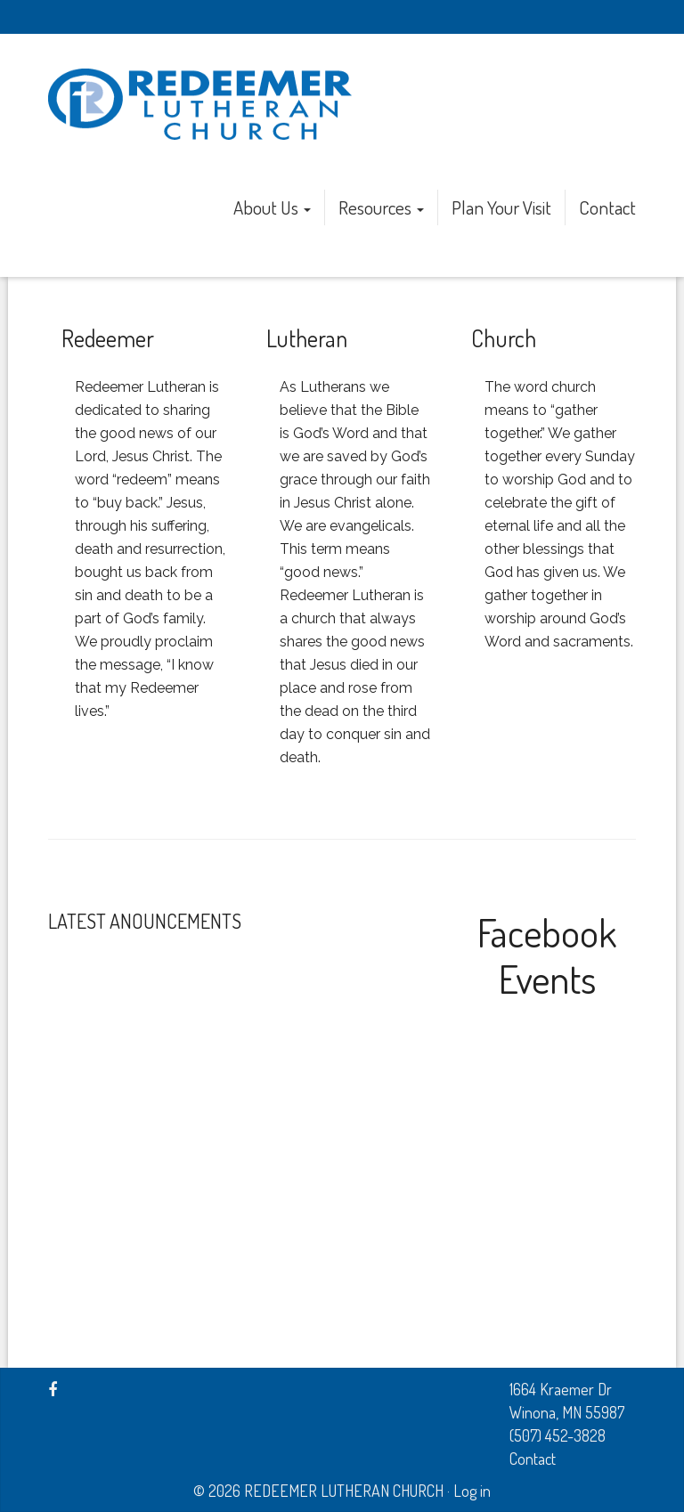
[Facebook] (52, 1389)
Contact (607, 207)
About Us (272, 207)
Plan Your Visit (501, 207)
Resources (381, 207)
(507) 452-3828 (557, 1435)
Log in (472, 1490)
